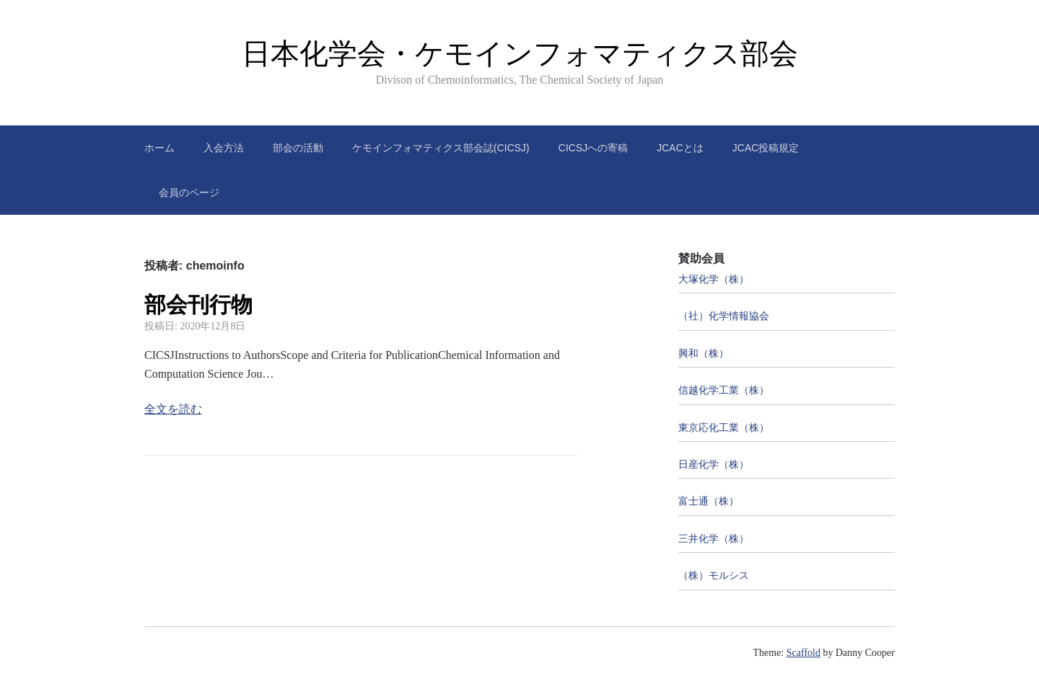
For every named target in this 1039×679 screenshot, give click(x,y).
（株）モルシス (713, 575)
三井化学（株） (713, 538)
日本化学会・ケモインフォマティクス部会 (520, 53)
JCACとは (680, 148)
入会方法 (223, 148)
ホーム (159, 148)
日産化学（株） (713, 464)
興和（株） (703, 353)
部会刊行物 (198, 304)
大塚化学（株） (713, 279)
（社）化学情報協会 (723, 316)
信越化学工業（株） (723, 390)
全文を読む (173, 409)
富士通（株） (708, 501)
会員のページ (189, 192)
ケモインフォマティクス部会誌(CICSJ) (441, 148)
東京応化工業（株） (723, 427)
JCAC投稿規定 (765, 148)
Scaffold (803, 652)
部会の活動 (298, 148)
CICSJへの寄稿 (593, 148)
